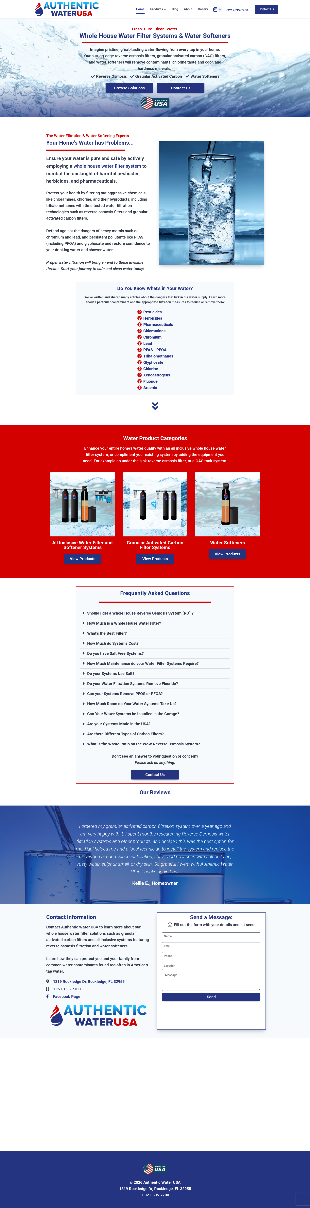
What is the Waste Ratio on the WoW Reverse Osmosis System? (143, 744)
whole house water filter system (107, 166)
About (188, 9)
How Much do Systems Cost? (113, 643)
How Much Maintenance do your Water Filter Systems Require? (143, 663)
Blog (175, 9)
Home (140, 9)
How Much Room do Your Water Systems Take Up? (132, 703)
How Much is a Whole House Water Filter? (124, 623)
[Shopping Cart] (217, 9)
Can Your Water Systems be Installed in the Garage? (133, 713)
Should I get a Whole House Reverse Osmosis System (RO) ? (140, 613)
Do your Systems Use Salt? (110, 673)
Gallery (203, 9)
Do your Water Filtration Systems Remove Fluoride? (132, 683)
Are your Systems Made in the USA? (118, 723)
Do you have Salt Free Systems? (115, 653)
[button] (155, 613)
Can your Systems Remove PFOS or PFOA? (125, 693)
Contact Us (266, 9)
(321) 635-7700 (237, 10)
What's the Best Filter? (107, 633)
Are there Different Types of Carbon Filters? (125, 734)
